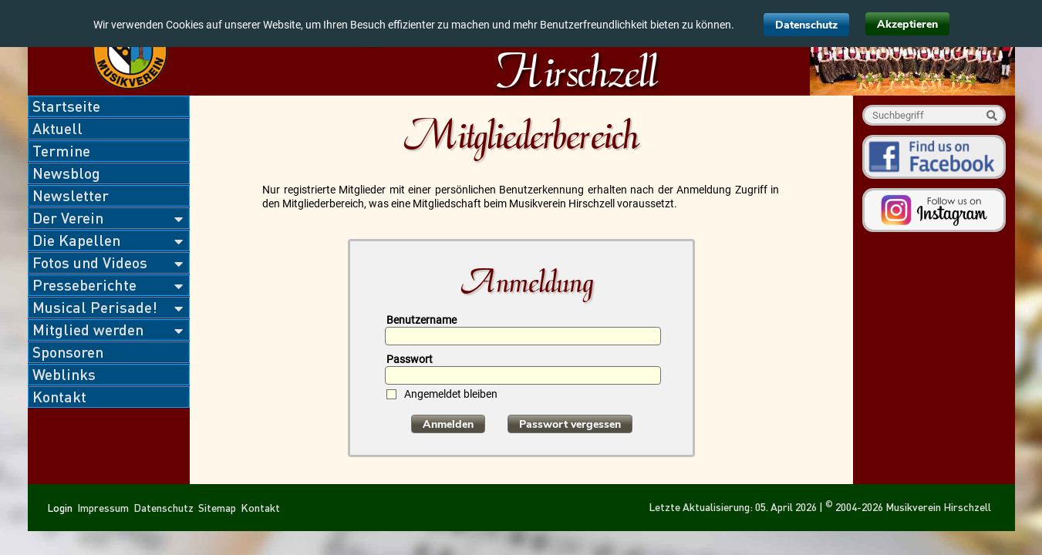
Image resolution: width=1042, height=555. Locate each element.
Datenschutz (806, 25)
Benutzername (421, 319)
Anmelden (448, 424)
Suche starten (991, 115)
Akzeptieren (907, 24)
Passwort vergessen (570, 424)
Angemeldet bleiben (450, 394)
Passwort (409, 359)
